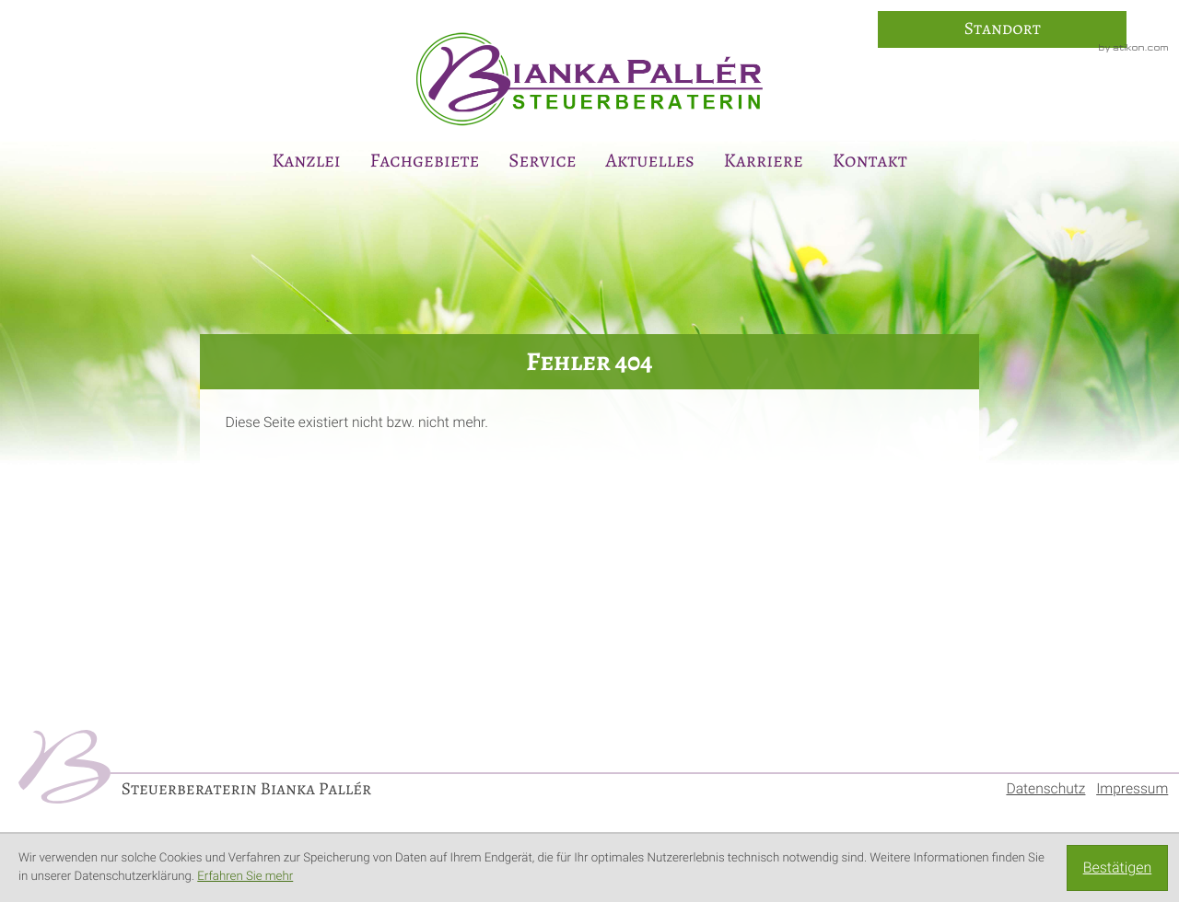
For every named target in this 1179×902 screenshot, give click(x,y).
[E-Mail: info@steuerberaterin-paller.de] (1153, 373)
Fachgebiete (425, 160)
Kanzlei (306, 160)
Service (542, 160)
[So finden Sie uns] (1002, 29)
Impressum (1132, 788)
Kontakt (870, 160)
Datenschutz (1045, 788)
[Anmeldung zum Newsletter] (1153, 422)
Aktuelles (649, 160)
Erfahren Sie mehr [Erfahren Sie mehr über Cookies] (245, 877)
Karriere (763, 160)
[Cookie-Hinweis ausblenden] (1117, 868)
